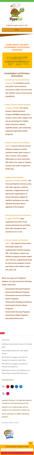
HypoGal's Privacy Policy (10, 423)
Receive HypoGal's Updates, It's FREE (17, 446)
